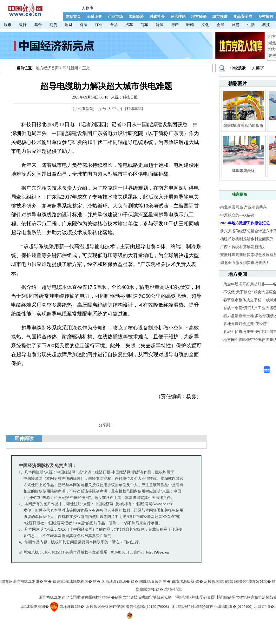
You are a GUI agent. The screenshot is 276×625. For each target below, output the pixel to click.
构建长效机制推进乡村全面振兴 (246, 239)
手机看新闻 (83, 108)
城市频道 (219, 16)
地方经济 (199, 16)
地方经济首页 (47, 68)
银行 (23, 25)
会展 (220, 25)
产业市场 (115, 16)
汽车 (129, 25)
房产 (175, 25)
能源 (159, 25)
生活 (251, 25)
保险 (84, 25)
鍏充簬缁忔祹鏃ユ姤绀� (22, 581)
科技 (266, 25)
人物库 (87, 8)
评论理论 (178, 16)
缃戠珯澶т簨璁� (116, 581)
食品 (114, 25)
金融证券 (94, 16)
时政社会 (157, 16)
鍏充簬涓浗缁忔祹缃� (72, 581)
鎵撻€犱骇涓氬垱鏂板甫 (243, 125)
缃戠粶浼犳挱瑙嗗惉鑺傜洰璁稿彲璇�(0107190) (212, 606)
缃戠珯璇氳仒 (150, 581)
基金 (38, 25)
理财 (68, 25)
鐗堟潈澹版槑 (183, 581)
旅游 (236, 25)
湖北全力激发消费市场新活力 (245, 263)
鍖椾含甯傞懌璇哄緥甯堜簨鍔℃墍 (143, 597)
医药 (190, 25)
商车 (144, 25)
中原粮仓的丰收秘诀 (237, 215)
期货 (53, 25)
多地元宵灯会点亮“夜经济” (246, 324)
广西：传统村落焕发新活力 (243, 247)
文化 (205, 25)
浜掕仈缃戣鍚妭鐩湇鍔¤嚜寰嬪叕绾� (237, 581)
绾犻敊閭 (173, 589)
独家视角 (239, 194)
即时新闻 (70, 68)
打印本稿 (134, 108)
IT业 (98, 25)
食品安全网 (242, 16)
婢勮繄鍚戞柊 (243, 170)
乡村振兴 (265, 16)
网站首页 (73, 16)
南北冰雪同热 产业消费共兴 (243, 207)
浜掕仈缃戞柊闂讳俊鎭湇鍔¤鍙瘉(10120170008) (127, 606)
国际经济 (136, 16)
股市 (7, 25)
